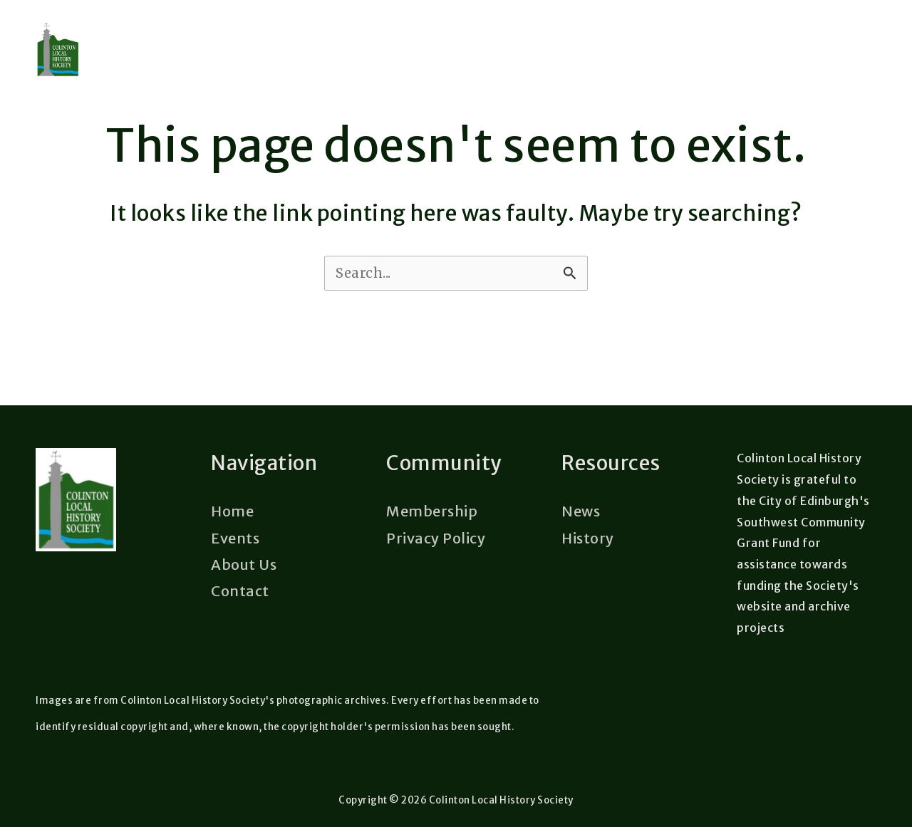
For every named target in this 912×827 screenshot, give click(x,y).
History (587, 538)
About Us (243, 564)
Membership (431, 512)
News (580, 512)
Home (232, 512)
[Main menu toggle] (865, 77)
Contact (240, 591)
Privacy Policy (435, 538)
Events (235, 538)
